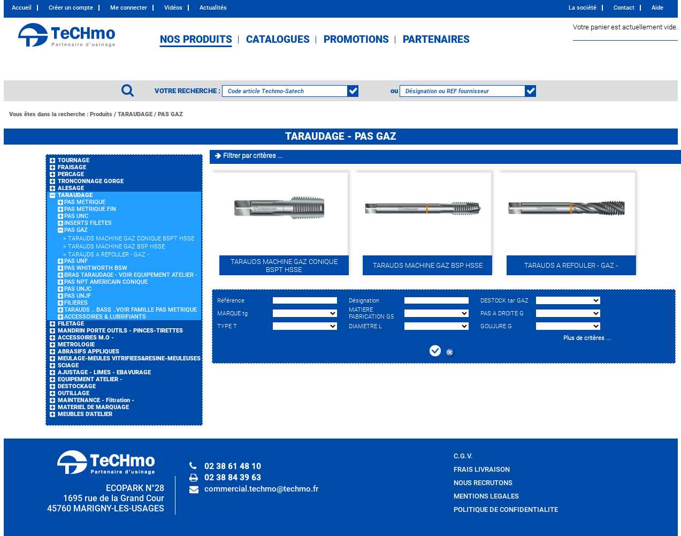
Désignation (364, 300)
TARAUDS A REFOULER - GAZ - (108, 254)
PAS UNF (76, 261)
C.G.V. (463, 456)
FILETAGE (71, 323)
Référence (230, 300)
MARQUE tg (232, 313)
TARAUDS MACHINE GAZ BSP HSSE (116, 246)
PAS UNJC (77, 288)
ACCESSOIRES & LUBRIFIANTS (105, 316)
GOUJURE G (496, 326)
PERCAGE (71, 174)
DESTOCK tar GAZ (504, 300)
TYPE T (227, 326)
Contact (624, 8)
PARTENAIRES (436, 40)
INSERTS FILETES (88, 223)
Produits (101, 114)
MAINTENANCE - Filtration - (96, 400)
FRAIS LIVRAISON (482, 469)
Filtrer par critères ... (252, 156)
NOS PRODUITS (196, 40)
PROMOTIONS (356, 40)
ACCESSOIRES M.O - (86, 337)
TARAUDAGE (135, 114)
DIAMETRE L (365, 326)
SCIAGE (68, 365)
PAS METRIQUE (84, 202)
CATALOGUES (278, 40)
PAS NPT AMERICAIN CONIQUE (106, 281)
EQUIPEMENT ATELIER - (90, 379)
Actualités (213, 8)
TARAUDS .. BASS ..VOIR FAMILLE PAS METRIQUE (130, 309)
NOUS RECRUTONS (483, 483)
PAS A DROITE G (502, 313)
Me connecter (128, 8)
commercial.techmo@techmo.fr (261, 489)
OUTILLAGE (73, 393)
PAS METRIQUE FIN (90, 209)
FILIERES (76, 302)
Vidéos (173, 8)
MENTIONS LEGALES (486, 496)
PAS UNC (76, 216)
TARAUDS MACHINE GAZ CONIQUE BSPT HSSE (131, 238)
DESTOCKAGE (77, 386)
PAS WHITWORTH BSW (95, 268)
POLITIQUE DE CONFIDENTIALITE (506, 509)
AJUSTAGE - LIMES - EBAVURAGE (104, 372)
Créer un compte (71, 8)
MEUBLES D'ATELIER (85, 414)
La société (582, 8)
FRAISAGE (72, 167)
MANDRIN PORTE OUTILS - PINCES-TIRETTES (120, 330)
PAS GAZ (170, 114)
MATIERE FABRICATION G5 (371, 313)
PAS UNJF (77, 295)
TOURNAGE (73, 160)
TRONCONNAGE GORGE (91, 181)
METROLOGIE (76, 344)
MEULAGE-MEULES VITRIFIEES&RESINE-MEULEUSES (129, 358)
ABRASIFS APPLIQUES (88, 351)
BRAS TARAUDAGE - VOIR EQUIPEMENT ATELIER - (130, 274)
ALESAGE (71, 188)
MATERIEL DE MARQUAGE (93, 407)
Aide (657, 8)
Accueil (22, 8)
